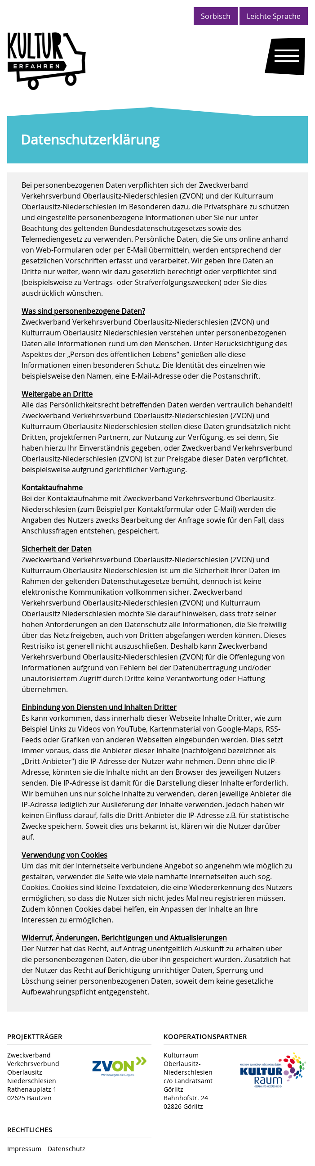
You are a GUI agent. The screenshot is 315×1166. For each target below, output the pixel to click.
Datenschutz (66, 1148)
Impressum (24, 1148)
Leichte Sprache (274, 16)
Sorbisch (216, 16)
